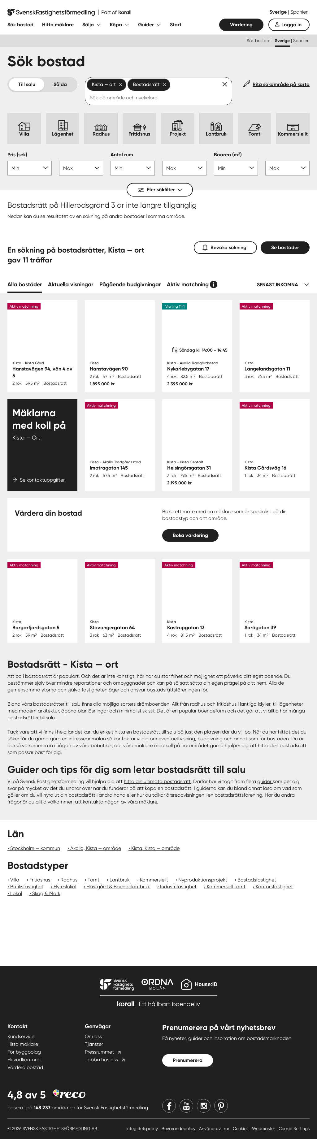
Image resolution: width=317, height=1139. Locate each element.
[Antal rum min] (133, 168)
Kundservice (20, 1036)
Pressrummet (99, 1052)
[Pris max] (81, 168)
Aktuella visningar (70, 284)
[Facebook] (169, 1106)
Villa (14, 880)
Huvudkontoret (24, 1060)
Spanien (299, 12)
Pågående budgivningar (130, 284)
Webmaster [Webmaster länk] (264, 1128)
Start (175, 25)
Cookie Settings (294, 1128)
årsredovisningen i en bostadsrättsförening (214, 795)
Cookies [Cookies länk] (241, 1128)
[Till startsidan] (69, 12)
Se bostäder (285, 247)
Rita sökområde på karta (281, 84)
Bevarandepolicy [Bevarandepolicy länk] (179, 1128)
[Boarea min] (236, 168)
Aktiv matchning (188, 284)
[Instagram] (204, 1106)
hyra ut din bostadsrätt (69, 795)
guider (265, 781)
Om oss (93, 1036)
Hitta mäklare (58, 25)
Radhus (68, 880)
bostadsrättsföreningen (173, 690)
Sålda (60, 84)
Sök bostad (20, 25)
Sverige (278, 12)
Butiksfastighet (26, 887)
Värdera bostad (25, 1067)
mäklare (148, 802)
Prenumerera (187, 1060)
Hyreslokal (65, 887)
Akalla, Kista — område (95, 848)
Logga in (291, 25)
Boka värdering (190, 535)
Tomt (93, 880)
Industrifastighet (178, 887)
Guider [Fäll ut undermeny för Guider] (146, 25)
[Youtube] (186, 1106)
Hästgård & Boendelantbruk (118, 887)
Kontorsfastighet (274, 887)
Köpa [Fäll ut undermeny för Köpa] (116, 25)
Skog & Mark (46, 893)
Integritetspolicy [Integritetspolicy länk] (142, 1128)
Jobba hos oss (101, 1060)
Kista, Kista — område (155, 848)
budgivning (210, 739)
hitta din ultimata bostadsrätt (157, 781)
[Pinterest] (221, 1106)
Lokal (16, 893)
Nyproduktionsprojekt (202, 880)
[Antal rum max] (184, 168)
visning (187, 739)
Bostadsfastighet (256, 880)
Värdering (241, 25)
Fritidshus (39, 880)
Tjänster (94, 1044)
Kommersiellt (154, 880)
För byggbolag (24, 1052)
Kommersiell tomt (226, 887)
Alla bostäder (24, 284)
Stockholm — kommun (35, 848)
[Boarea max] (287, 168)
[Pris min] (29, 168)
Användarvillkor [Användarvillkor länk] (214, 1128)
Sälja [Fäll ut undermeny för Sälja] (88, 25)
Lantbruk (120, 880)
